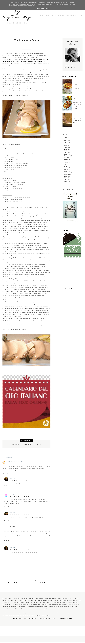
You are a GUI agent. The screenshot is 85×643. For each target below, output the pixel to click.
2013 (66, 180)
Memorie (80, 15)
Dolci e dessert (71, 15)
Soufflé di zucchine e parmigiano (76, 87)
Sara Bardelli (33, 619)
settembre (67, 161)
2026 (66, 138)
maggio (66, 168)
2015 (66, 177)
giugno (66, 166)
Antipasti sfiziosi (44, 15)
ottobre (66, 160)
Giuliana (13, 479)
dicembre (67, 156)
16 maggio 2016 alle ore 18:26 (19, 497)
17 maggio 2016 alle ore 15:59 (19, 515)
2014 (66, 178)
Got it (47, 8)
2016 (66, 155)
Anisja (12, 495)
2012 (66, 182)
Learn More (40, 8)
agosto (66, 163)
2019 (66, 150)
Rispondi (5, 474)
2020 (66, 148)
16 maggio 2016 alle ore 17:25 (19, 481)
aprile (66, 170)
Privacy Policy (67, 288)
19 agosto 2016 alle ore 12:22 (19, 529)
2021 (66, 146)
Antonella (41, 64)
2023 (66, 143)
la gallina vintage (64, 639)
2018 (66, 151)
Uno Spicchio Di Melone (16, 462)
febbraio (67, 173)
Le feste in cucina (58, 15)
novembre (67, 158)
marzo (66, 172)
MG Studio (80, 639)
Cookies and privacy (65, 619)
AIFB (33, 47)
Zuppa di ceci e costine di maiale (77, 121)
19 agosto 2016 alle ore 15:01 (19, 550)
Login (15, 619)
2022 (66, 145)
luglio (66, 165)
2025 (66, 139)
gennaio (66, 175)
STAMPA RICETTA (26, 441)
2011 (66, 183)
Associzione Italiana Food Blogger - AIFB (33, 62)
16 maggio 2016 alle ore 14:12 (17, 464)
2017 (66, 153)
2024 (66, 141)
